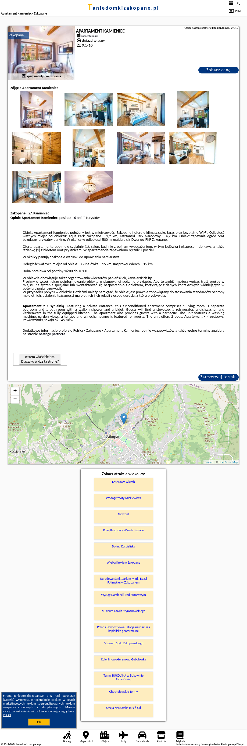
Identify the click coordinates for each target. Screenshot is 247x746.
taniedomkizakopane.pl (123, 8)
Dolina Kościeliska (123, 546)
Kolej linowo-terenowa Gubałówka (123, 659)
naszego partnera (52, 334)
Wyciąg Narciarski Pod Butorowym (123, 595)
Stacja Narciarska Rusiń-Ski (123, 708)
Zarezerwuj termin (218, 376)
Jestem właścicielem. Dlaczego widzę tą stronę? (40, 359)
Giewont (123, 514)
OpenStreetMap (228, 462)
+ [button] (15, 391)
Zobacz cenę (218, 69)
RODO (7, 715)
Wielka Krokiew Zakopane (123, 562)
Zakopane (16, 35)
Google (8, 700)
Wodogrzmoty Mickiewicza (123, 498)
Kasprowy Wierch (123, 482)
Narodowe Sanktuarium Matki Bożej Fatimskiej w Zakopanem (123, 580)
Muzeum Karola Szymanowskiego (123, 611)
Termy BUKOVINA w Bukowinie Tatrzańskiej (123, 677)
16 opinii (78, 217)
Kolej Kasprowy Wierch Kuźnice (123, 530)
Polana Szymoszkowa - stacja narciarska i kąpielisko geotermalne (123, 629)
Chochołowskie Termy (123, 692)
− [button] (15, 399)
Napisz (242, 744)
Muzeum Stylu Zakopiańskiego (123, 643)
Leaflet (209, 462)
